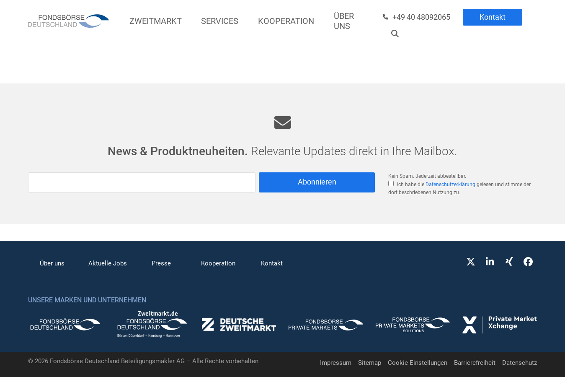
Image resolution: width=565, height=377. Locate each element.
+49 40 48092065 (421, 17)
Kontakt (493, 17)
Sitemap (369, 363)
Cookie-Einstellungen (417, 363)
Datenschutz (519, 363)
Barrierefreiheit (474, 363)
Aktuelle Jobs (107, 263)
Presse (161, 263)
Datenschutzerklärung (450, 184)
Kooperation (218, 263)
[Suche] (395, 33)
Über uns (52, 263)
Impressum (335, 363)
